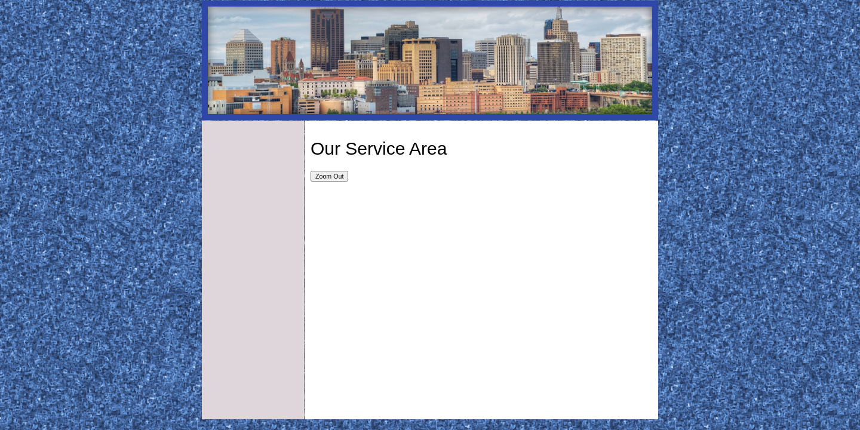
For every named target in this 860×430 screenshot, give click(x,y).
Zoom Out (329, 176)
